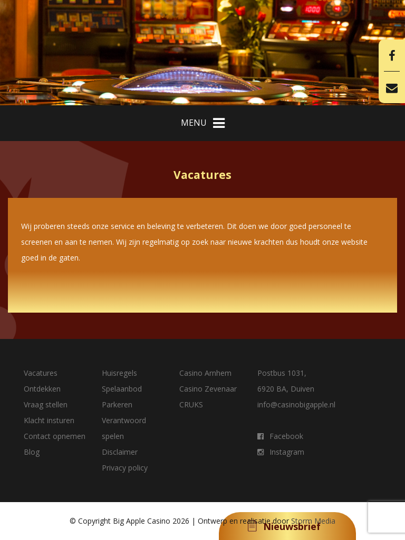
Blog (32, 452)
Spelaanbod (122, 389)
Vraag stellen (46, 404)
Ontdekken (42, 389)
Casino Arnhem (205, 373)
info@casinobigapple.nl (296, 404)
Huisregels (119, 373)
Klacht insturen (49, 420)
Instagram (280, 452)
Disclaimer (120, 452)
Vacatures (40, 373)
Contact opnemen (54, 436)
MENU (203, 123)
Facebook (280, 436)
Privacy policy (125, 468)
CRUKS (191, 404)
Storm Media (313, 521)
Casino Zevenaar (208, 389)
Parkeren (117, 404)
